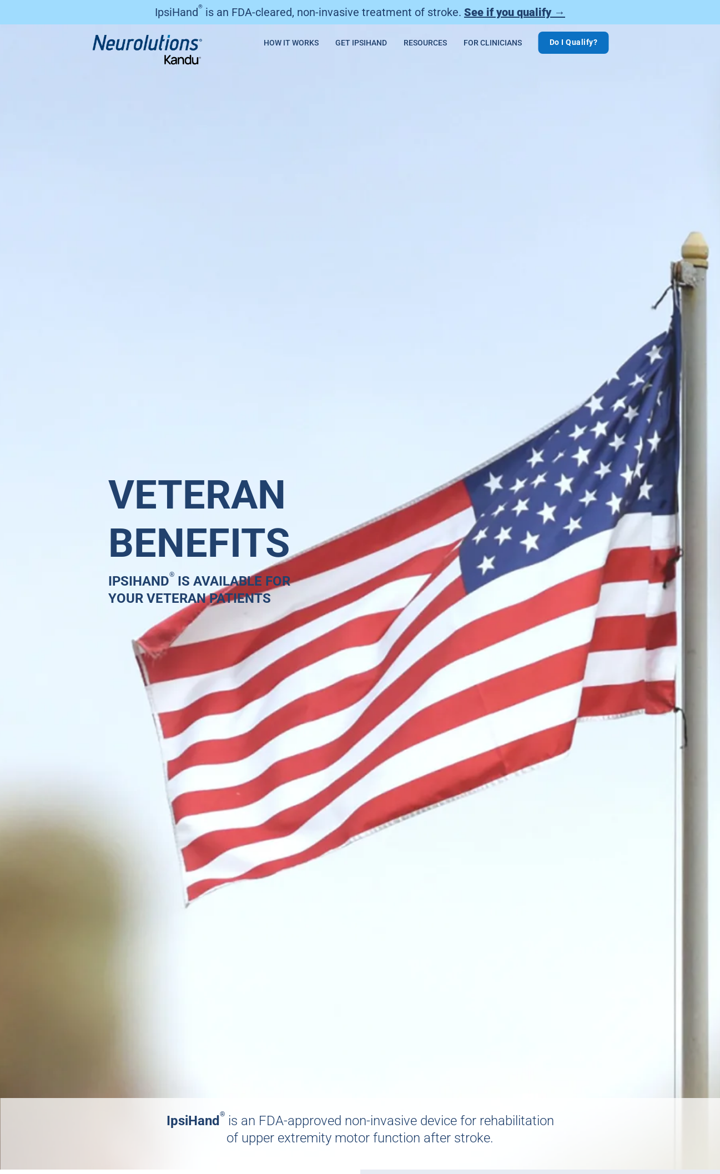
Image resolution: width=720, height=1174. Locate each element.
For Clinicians (493, 43)
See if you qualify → (514, 12)
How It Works (291, 43)
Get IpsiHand (361, 43)
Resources (425, 43)
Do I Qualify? (574, 42)
